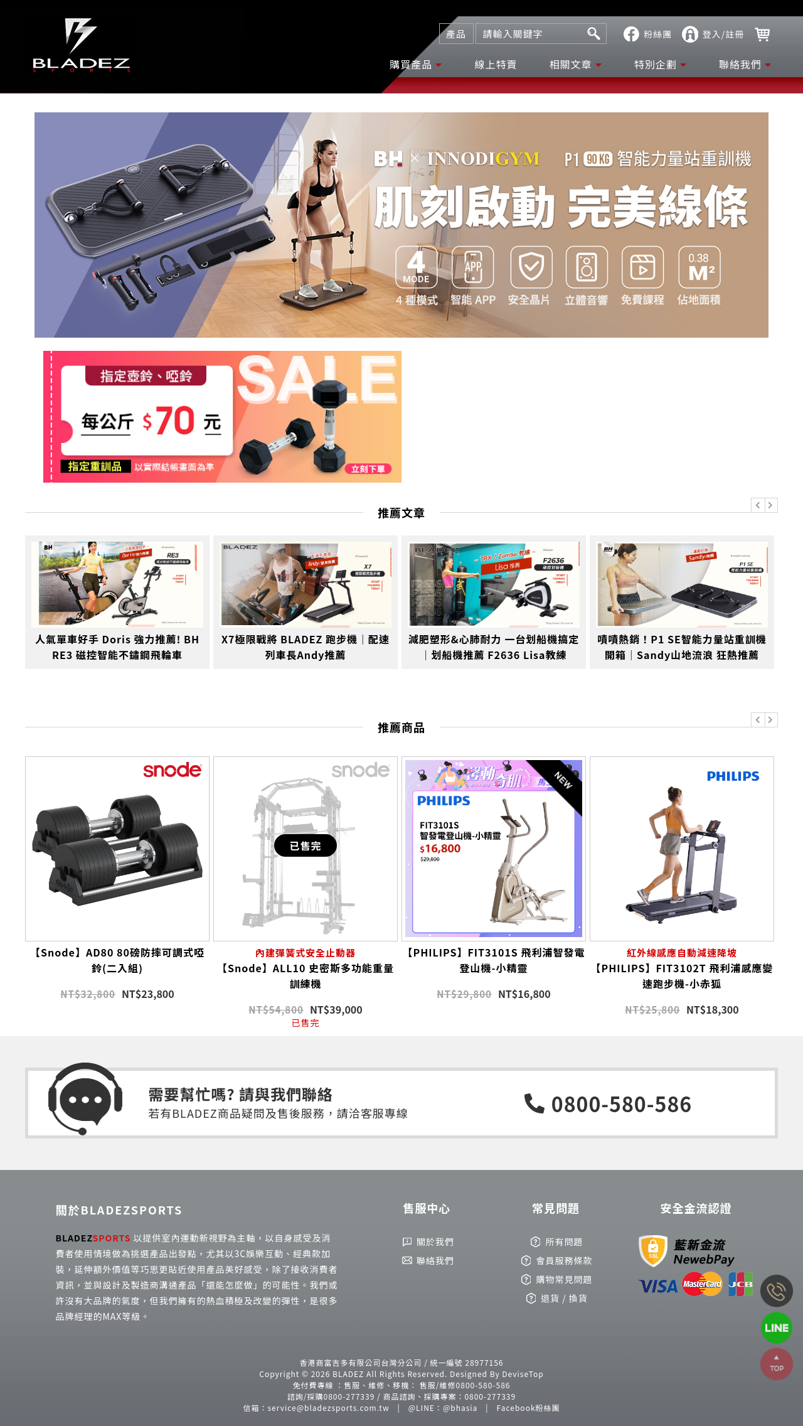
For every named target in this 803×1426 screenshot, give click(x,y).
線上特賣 (495, 64)
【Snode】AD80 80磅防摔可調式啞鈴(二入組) (117, 960)
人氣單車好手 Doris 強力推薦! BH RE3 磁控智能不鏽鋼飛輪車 (117, 646)
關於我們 (435, 1241)
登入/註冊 (724, 34)
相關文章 (571, 64)
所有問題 (564, 1241)
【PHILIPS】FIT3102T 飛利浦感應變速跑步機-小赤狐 (682, 968)
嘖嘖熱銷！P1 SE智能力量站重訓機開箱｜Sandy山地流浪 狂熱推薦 (682, 646)
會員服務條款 (564, 1260)
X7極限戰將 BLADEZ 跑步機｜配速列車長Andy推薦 (305, 646)
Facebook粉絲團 (528, 1407)
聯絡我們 (740, 64)
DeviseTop (522, 1373)
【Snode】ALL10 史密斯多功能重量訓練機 (305, 968)
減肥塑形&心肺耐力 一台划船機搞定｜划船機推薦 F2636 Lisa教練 (493, 646)
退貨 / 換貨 (564, 1298)
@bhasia (460, 1407)
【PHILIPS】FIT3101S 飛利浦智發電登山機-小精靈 (494, 960)
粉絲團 (658, 34)
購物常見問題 (564, 1279)
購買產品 (411, 64)
